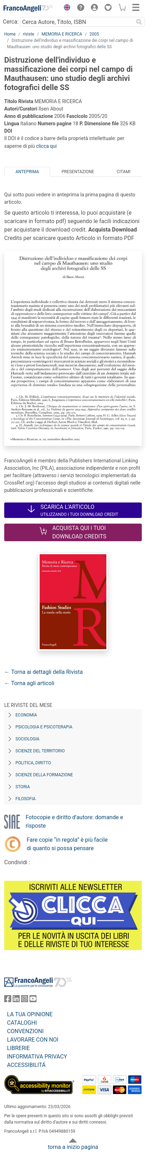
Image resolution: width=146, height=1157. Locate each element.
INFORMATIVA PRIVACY (37, 1056)
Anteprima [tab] (27, 171)
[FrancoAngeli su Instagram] (24, 1000)
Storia (22, 786)
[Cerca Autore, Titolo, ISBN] (76, 22)
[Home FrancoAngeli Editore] (28, 8)
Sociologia (27, 738)
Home (9, 34)
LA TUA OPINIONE (30, 1014)
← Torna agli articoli (29, 683)
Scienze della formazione (44, 774)
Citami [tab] (124, 171)
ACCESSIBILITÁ (26, 1065)
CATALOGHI (22, 1022)
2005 (94, 34)
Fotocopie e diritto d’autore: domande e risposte (74, 821)
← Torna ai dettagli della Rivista (43, 672)
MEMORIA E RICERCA (61, 34)
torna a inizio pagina (73, 1147)
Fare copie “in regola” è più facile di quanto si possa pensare (67, 844)
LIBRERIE (18, 1048)
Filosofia (25, 798)
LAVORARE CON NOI (32, 1039)
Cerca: (11, 21)
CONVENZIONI (25, 1031)
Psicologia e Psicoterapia (43, 727)
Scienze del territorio (40, 750)
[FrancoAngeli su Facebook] (7, 1000)
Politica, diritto (33, 762)
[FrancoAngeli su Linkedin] (16, 1000)
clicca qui (46, 146)
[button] (65, 8)
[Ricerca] (139, 22)
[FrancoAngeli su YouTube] (32, 1000)
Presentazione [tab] (77, 171)
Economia (26, 715)
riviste (28, 34)
